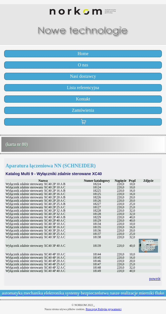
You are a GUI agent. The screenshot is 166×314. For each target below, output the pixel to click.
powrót (154, 278)
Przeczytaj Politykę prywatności (104, 309)
